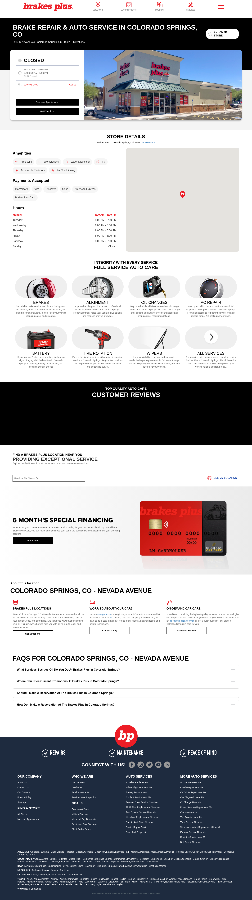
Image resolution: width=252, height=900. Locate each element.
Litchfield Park (122, 852)
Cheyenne (36, 888)
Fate (160, 879)
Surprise (22, 854)
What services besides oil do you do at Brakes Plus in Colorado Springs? (126, 670)
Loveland (75, 861)
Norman (62, 874)
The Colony (89, 884)
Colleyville (104, 879)
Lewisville (102, 881)
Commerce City (122, 859)
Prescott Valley (183, 852)
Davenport (90, 866)
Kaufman (64, 881)
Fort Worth (169, 879)
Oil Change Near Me (190, 802)
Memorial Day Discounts (84, 819)
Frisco (179, 879)
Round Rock (58, 884)
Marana (135, 852)
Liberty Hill (114, 881)
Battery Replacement (136, 792)
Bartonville (73, 879)
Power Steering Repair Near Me (196, 807)
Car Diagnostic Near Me (192, 797)
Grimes (111, 866)
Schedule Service (186, 630)
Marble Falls (146, 881)
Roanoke (34, 884)
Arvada (36, 859)
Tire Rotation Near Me (191, 817)
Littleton (54, 861)
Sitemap (21, 802)
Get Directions (47, 111)
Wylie (119, 884)
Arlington (44, 879)
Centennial (88, 859)
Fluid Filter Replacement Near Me (143, 807)
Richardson (23, 884)
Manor (135, 881)
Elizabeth (144, 859)
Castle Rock (75, 859)
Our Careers (23, 792)
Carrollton (84, 879)
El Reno (52, 874)
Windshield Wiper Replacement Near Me (200, 827)
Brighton (63, 859)
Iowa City (132, 866)
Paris (200, 881)
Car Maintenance (189, 812)
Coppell (114, 879)
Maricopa (144, 852)
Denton (131, 879)
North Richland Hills (175, 881)
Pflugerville (209, 881)
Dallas (123, 879)
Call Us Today (109, 630)
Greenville (214, 879)
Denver (134, 859)
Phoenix (170, 852)
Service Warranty (80, 792)
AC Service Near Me (190, 782)
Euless (153, 879)
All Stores (22, 814)
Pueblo (105, 861)
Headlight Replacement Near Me (142, 817)
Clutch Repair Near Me (191, 787)
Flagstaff (70, 852)
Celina (94, 879)
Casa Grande (57, 852)
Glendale (88, 852)
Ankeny (29, 866)
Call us (72, 84)
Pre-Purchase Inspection (84, 797)
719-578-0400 (31, 84)
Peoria (161, 852)
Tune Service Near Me (191, 822)
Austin (63, 879)
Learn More (33, 540)
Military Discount (80, 814)
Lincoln (45, 870)
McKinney (159, 881)
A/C (111, 617)
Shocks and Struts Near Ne (139, 822)
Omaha (55, 870)
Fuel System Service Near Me (141, 812)
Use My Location (222, 478)
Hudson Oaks (51, 881)
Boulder (53, 859)
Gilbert (79, 852)
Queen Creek (199, 852)
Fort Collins (175, 859)
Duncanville (142, 879)
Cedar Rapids (54, 866)
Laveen (110, 852)
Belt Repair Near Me (190, 842)
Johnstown (31, 861)
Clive (65, 866)
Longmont (64, 861)
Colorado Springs (103, 859)
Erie (166, 859)
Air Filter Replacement (137, 782)
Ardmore (42, 874)
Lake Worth (90, 881)
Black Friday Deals (81, 829)
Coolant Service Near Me (138, 797)
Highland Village (35, 881)
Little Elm (125, 881)
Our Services (78, 782)
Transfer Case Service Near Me (142, 802)
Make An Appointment (28, 819)
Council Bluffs (76, 866)
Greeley (213, 859)
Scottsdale (229, 852)
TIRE (114, 893)
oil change (175, 620)
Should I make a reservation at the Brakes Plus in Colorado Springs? (126, 693)
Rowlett (69, 884)
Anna (36, 879)
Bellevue (36, 870)
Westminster (152, 861)
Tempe (31, 854)
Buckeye (44, 852)
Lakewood (43, 861)
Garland (188, 879)
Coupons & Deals (80, 809)
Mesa (154, 852)
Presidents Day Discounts (84, 824)
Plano (220, 881)
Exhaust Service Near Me (193, 832)
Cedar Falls (40, 866)
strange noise (104, 614)
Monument (87, 861)
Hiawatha (121, 866)
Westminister (137, 861)
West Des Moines (157, 866)
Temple (78, 884)
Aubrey (54, 879)
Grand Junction (200, 859)
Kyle (81, 881)
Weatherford (109, 884)
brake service (187, 620)
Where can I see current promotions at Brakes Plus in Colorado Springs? (126, 681)
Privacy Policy (24, 797)
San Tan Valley (214, 852)
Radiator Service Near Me (193, 837)
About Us (22, 782)
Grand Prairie (200, 879)
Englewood (156, 859)
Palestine (191, 881)
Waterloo (142, 866)
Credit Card (77, 787)
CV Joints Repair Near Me (193, 792)
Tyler (99, 884)
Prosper (228, 881)
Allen (29, 879)
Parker (97, 861)
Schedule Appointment (47, 102)
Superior (115, 861)
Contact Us (22, 787)
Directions (79, 42)
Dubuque (101, 866)
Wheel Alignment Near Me (139, 787)
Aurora (44, 859)
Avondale (34, 852)
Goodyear (100, 852)
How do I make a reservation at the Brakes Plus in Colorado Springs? (126, 705)
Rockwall (45, 884)
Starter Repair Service (137, 827)
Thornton (125, 861)
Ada (35, 874)
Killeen (73, 881)
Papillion (64, 870)
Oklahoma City (75, 874)
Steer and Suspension (137, 832)
